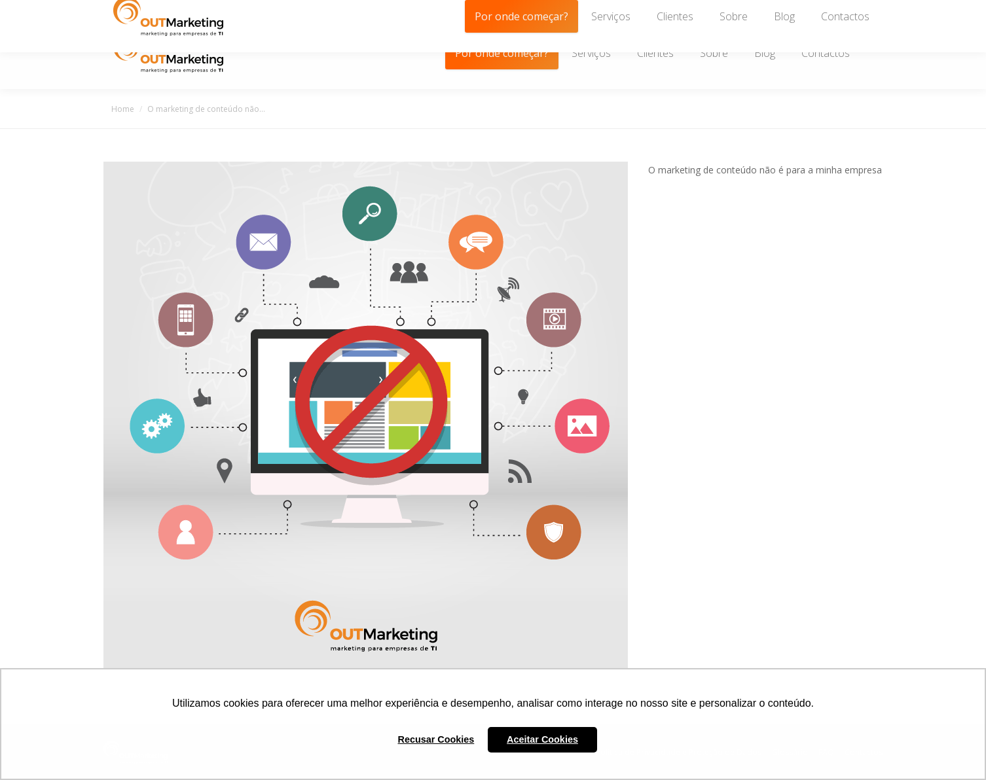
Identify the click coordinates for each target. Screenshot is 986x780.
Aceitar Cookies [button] (542, 739)
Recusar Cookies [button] (436, 739)
